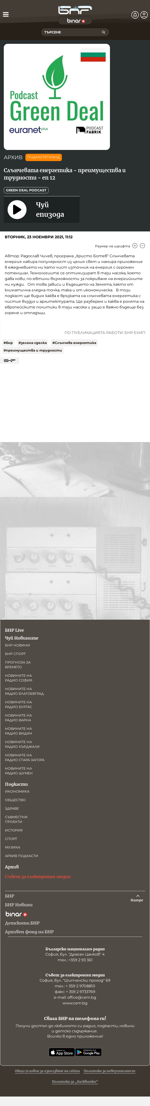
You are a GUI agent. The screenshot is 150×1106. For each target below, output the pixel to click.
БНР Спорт (15, 654)
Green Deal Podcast (26, 190)
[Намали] (142, 245)
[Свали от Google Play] (88, 1052)
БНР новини (17, 645)
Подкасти (16, 784)
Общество (15, 800)
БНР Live (14, 630)
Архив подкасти (21, 856)
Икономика (17, 791)
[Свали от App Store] (62, 1052)
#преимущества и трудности (33, 350)
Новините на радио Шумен (19, 770)
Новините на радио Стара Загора (24, 757)
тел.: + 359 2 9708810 (75, 986)
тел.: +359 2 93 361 (75, 960)
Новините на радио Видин (18, 731)
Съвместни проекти (16, 819)
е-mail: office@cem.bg (75, 997)
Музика (12, 847)
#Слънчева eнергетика (74, 343)
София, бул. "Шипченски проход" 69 (75, 980)
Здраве (12, 808)
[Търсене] (103, 32)
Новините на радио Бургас (18, 704)
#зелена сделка (32, 343)
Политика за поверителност (109, 1071)
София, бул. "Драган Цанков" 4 (75, 954)
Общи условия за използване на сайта (47, 1071)
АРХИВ (13, 157)
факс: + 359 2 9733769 (75, 991)
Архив (12, 867)
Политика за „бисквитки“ (75, 1081)
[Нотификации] (135, 15)
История (14, 830)
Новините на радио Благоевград (24, 691)
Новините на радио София (18, 677)
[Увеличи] (135, 245)
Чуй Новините (21, 638)
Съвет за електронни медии (38, 876)
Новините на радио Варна (18, 717)
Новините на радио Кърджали (22, 744)
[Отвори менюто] (5, 14)
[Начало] (75, 10)
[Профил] (144, 15)
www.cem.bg (75, 1003)
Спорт (11, 839)
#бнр (8, 343)
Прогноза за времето (18, 664)
